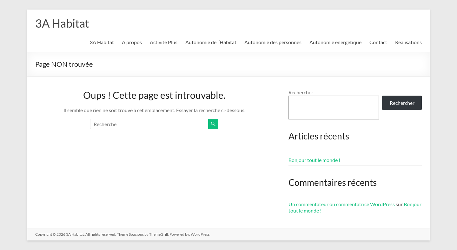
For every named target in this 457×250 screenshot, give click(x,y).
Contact (378, 42)
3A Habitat (62, 23)
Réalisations (408, 42)
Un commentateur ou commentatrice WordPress (341, 204)
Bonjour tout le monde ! (314, 160)
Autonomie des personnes (272, 42)
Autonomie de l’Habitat (210, 42)
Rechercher (300, 92)
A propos (132, 42)
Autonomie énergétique (335, 42)
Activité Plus (163, 42)
